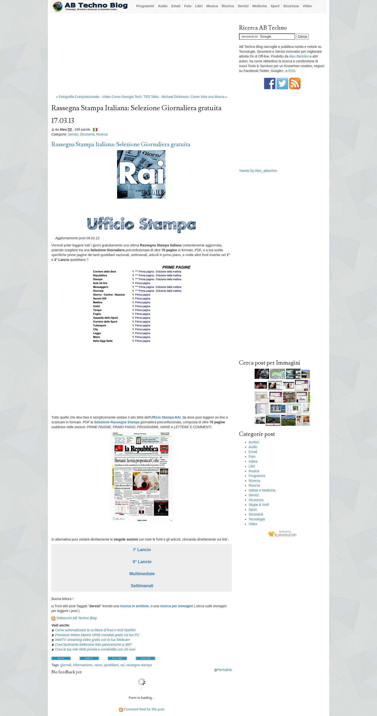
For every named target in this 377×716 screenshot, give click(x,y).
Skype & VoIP (259, 505)
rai (122, 665)
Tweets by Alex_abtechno (258, 171)
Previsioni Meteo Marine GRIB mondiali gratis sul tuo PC (97, 635)
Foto (187, 6)
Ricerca (228, 6)
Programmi (145, 6)
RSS (291, 71)
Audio (163, 6)
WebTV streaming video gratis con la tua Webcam (92, 640)
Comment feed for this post (141, 709)
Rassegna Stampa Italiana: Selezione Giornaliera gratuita (120, 144)
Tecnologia (257, 519)
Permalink (223, 670)
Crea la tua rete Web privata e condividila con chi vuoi (95, 649)
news (98, 665)
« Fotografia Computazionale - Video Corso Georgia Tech (99, 97)
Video (307, 6)
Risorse (254, 485)
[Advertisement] (141, 56)
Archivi (254, 442)
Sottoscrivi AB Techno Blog (76, 618)
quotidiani (111, 665)
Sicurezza (291, 6)
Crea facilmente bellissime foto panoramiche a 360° (93, 644)
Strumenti (87, 134)
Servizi (243, 6)
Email (175, 6)
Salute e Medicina (262, 490)
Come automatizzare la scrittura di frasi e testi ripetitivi (95, 630)
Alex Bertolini (299, 56)
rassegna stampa (139, 665)
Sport (275, 6)
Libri (198, 6)
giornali (65, 665)
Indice (253, 461)
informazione (82, 665)
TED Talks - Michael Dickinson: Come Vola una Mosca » (185, 97)
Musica (212, 6)
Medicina (259, 6)
